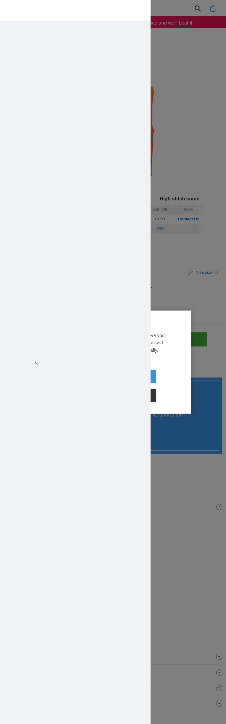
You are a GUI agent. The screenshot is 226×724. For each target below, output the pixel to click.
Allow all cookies (77, 386)
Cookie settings (148, 386)
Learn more (57, 368)
